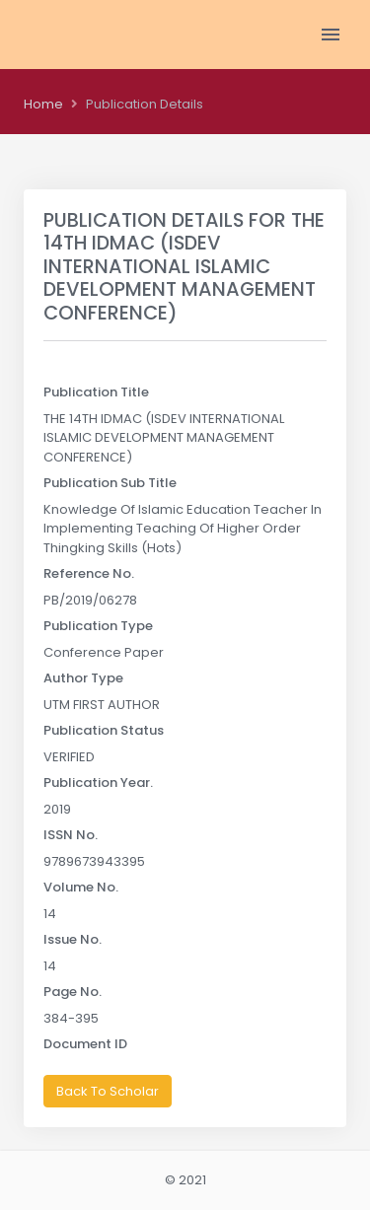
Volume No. (80, 887)
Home (43, 104)
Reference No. (88, 573)
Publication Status (103, 730)
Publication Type (98, 625)
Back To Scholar (107, 1091)
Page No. (72, 991)
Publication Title (96, 392)
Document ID (85, 1043)
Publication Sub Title (110, 482)
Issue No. (72, 939)
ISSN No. (70, 834)
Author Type (83, 678)
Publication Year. (98, 782)
